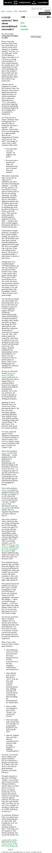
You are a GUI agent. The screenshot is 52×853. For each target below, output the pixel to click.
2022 (15, 11)
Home (10, 849)
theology (5, 377)
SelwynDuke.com (12, 846)
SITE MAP (15, 2)
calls (17, 51)
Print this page (35, 37)
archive (9, 11)
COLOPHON (43, 2)
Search (47, 11)
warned (10, 543)
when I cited (6, 453)
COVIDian (10, 375)
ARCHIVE (8, 2)
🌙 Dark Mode (45, 13)
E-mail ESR (24, 29)
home (3, 11)
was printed (6, 508)
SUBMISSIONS (25, 2)
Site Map (23, 26)
